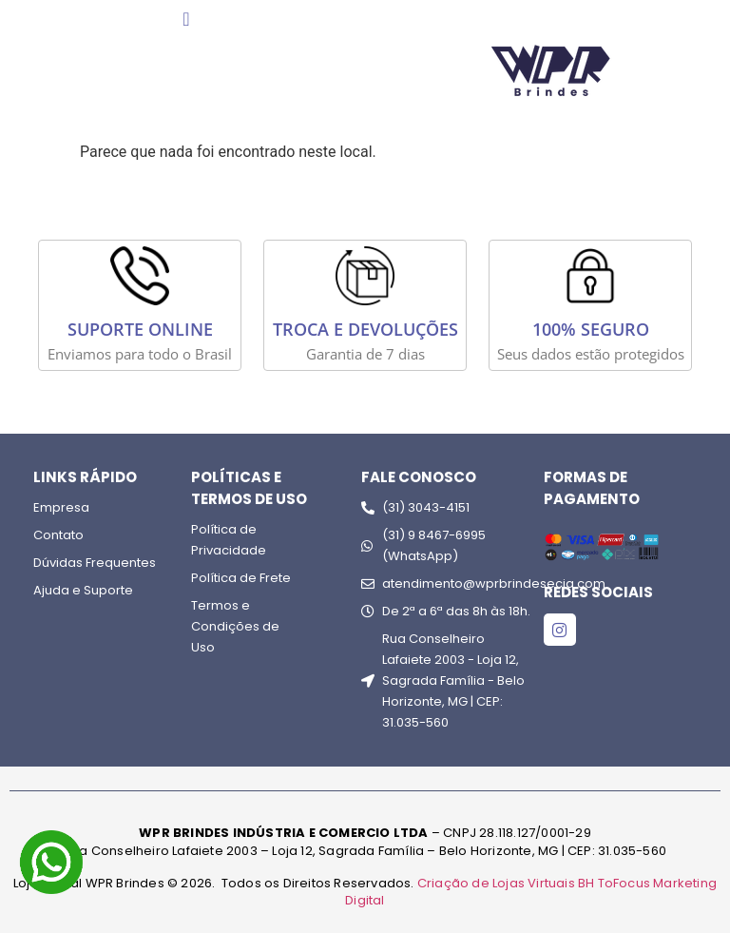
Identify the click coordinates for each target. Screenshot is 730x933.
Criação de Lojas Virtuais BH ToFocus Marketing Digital (531, 891)
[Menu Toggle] (185, 19)
